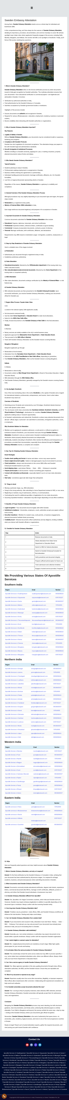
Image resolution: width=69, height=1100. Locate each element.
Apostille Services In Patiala (37, 1070)
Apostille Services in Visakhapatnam (16, 594)
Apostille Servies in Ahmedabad (15, 766)
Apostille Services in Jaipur (13, 733)
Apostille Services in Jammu (13, 672)
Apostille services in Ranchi (13, 814)
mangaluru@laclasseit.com (40, 654)
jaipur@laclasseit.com (37, 733)
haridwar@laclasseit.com (38, 718)
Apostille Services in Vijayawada (15, 597)
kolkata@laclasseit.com (38, 821)
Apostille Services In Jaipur (35, 1077)
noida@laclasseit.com (37, 726)
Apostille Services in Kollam (13, 632)
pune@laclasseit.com (39, 755)
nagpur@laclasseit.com (40, 762)
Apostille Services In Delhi (52, 1077)
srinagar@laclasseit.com (38, 668)
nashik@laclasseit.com (40, 758)
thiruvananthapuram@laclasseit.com (43, 620)
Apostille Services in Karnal (13, 710)
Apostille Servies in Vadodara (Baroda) (17, 774)
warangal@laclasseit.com (39, 613)
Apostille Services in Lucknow (14, 722)
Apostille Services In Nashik (40, 1080)
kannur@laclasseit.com (39, 639)
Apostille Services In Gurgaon (32, 1072)
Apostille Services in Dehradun (14, 714)
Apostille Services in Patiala (13, 695)
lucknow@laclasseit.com (38, 722)
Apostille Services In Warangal (50, 1055)
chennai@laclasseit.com (39, 643)
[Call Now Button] (4, 1096)
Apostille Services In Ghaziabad (16, 1077)
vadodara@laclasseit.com (41, 774)
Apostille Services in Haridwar (14, 718)
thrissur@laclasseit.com (39, 635)
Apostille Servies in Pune (12, 755)
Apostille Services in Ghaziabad (14, 729)
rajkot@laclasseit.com (40, 778)
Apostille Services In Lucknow (44, 1075)
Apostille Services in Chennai (14, 643)
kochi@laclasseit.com (38, 624)
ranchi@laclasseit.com (38, 814)
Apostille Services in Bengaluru (14, 647)
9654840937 (60, 601)
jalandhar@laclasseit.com (39, 684)
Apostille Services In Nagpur (58, 1080)
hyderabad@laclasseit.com (40, 609)
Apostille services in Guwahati (14, 824)
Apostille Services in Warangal (14, 613)
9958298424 (59, 594)
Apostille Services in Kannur (13, 639)
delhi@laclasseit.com (37, 737)
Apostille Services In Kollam (25, 1060)
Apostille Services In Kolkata (38, 1089)
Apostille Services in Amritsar (14, 691)
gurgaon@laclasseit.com (38, 706)
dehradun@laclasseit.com (39, 714)
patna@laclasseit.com (38, 807)
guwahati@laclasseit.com (39, 824)
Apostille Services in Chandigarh (15, 676)
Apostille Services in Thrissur (14, 635)
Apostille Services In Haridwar (25, 1075)
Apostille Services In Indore (25, 1087)
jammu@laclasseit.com (38, 672)
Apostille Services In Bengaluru (37, 1063)
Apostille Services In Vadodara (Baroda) (53, 1082)
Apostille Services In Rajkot (12, 1084)
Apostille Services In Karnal (51, 1072)
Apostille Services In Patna (43, 1087)
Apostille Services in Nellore (13, 605)
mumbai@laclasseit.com (40, 751)
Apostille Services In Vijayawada (37, 1053)
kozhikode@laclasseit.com (40, 628)
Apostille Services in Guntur (13, 601)
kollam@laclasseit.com (39, 632)
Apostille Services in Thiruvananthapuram (17, 620)
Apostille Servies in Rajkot (13, 778)
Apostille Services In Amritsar (19, 1070)
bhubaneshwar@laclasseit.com (40, 811)
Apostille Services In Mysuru (56, 1063)
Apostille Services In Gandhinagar (31, 1084)
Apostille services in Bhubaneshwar (16, 811)
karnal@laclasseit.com (38, 710)
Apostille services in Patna (13, 807)
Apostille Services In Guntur (56, 1053)
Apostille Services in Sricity (13, 616)
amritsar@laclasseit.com (38, 691)
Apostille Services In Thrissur (44, 1060)
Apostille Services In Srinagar (32, 1065)
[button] (32, 8)
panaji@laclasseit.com (40, 785)
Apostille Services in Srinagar (14, 668)
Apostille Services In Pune (23, 1080)
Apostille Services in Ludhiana (14, 680)
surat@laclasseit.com (39, 770)
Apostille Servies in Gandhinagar (15, 781)
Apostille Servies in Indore (13, 793)
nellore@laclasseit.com (39, 605)
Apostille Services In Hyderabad (31, 1055)
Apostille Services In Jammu (50, 1065)
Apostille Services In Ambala (55, 1070)
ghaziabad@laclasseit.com (39, 729)
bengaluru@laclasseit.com (40, 647)
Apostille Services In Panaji (51, 1084)
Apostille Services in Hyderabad (15, 609)
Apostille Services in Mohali (13, 687)
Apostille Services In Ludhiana (26, 1067)
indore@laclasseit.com (40, 793)
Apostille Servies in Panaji (13, 785)
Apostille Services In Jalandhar (45, 1067)
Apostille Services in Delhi (13, 737)
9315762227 (59, 597)
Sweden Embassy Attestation (53, 30)
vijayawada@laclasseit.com (40, 597)
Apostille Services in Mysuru (13, 651)
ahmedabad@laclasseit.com (42, 766)
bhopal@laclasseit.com (40, 789)
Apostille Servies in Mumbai (13, 751)
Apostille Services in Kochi (13, 624)
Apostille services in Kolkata (13, 818)
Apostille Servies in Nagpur (13, 762)
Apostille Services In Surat (32, 1082)
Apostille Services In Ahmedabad (13, 1082)
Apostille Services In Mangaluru (12, 1065)
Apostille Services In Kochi (50, 1058)
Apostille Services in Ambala (13, 699)
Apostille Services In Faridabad (13, 1072)
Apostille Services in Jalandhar (14, 684)
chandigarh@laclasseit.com (39, 676)
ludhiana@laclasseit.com (38, 680)
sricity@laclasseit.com (38, 616)
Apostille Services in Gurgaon (14, 706)
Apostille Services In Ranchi (20, 1089)
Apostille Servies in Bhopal (13, 789)
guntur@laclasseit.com (39, 601)
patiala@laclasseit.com (38, 695)
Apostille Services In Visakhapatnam (15, 1053)
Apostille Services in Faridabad (14, 703)
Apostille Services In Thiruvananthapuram (28, 1058)
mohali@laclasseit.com (38, 687)
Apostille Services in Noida (13, 726)
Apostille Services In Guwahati (58, 1089)
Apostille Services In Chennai (18, 1063)
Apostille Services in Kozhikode (14, 628)
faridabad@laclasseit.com (39, 703)
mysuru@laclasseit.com (39, 651)
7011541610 (59, 605)
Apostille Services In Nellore (11, 1055)
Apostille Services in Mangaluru (14, 654)
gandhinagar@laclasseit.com (42, 781)
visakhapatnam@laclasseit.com (41, 594)
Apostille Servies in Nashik (13, 758)
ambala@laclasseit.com (38, 699)
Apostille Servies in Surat (12, 770)
